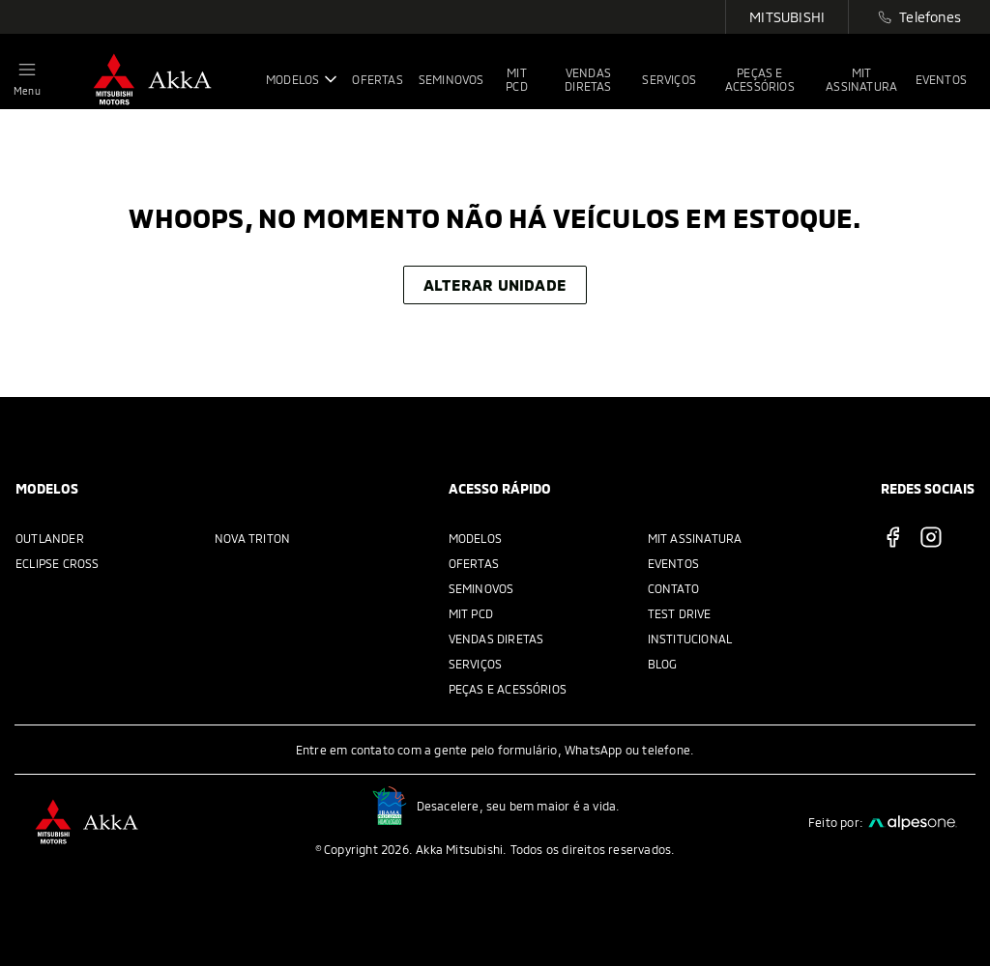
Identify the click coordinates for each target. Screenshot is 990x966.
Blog (663, 663)
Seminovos (481, 588)
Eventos (673, 563)
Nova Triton (252, 538)
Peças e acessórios (508, 689)
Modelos (475, 538)
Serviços (476, 663)
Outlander (49, 538)
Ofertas (474, 563)
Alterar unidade (495, 284)
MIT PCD (471, 613)
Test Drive (680, 613)
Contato (673, 588)
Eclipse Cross (57, 563)
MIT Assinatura (695, 538)
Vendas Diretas (496, 638)
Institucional (690, 638)
